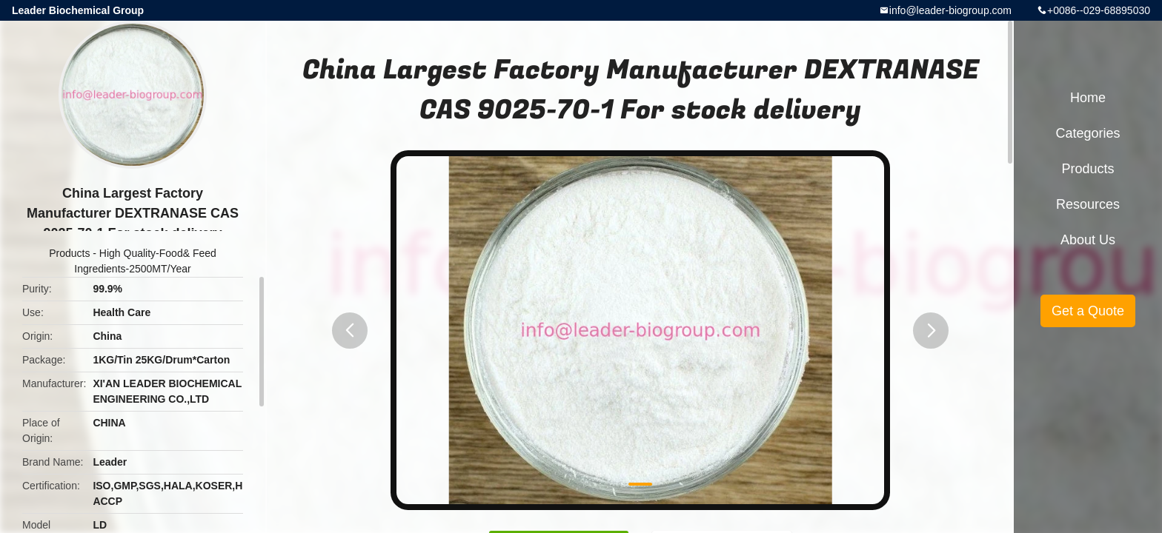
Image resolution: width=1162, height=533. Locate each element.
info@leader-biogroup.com (950, 10)
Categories (1087, 133)
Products (69, 253)
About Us (1087, 239)
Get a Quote (1088, 311)
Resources (1088, 204)
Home (1088, 97)
